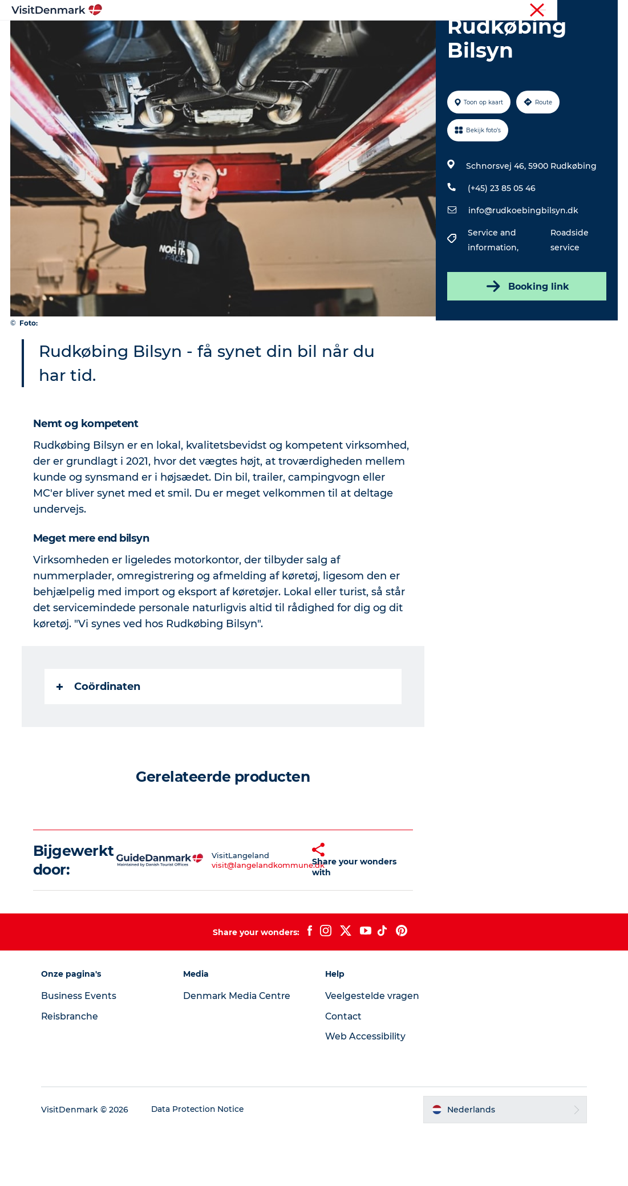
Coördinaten (99, 740)
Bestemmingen (231, 36)
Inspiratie (160, 36)
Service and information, (493, 294)
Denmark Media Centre (240, 1050)
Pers (609, 11)
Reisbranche (569, 11)
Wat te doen (308, 36)
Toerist (525, 11)
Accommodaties (388, 36)
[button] (293, 915)
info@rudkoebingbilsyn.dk (523, 264)
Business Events (82, 1050)
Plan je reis (464, 36)
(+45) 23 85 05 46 (501, 242)
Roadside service (569, 294)
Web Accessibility (366, 1090)
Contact (344, 1070)
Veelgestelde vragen (373, 1050)
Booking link (525, 340)
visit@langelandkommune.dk (248, 919)
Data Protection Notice (202, 1164)
